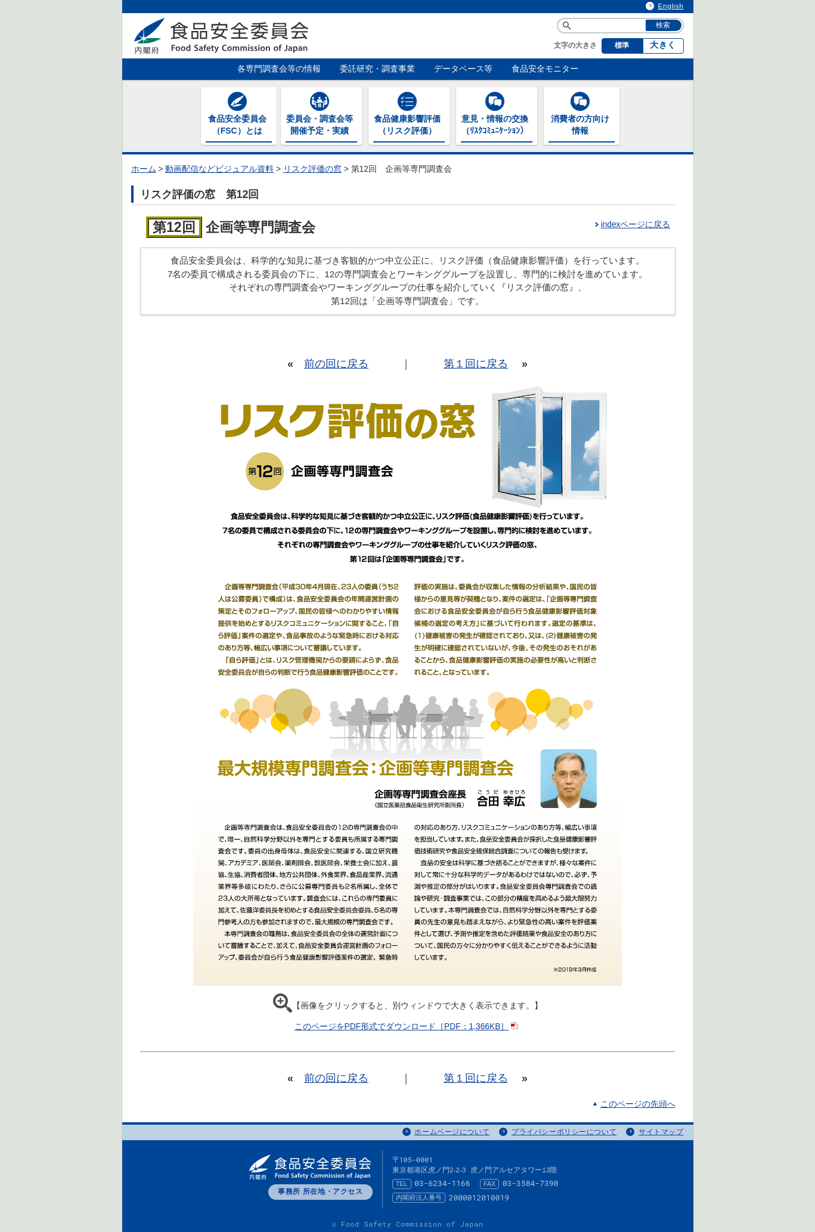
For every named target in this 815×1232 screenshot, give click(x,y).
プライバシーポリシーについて (564, 1129)
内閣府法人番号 (419, 1195)
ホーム (143, 166)
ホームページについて (451, 1129)
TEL (402, 1181)
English (671, 6)
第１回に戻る (476, 361)
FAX (489, 1181)
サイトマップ (661, 1129)
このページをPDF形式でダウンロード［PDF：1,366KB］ (408, 1024)
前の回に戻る (336, 361)
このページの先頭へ (637, 1101)
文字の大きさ (575, 45)
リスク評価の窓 (312, 166)
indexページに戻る (636, 221)
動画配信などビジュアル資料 (219, 166)
